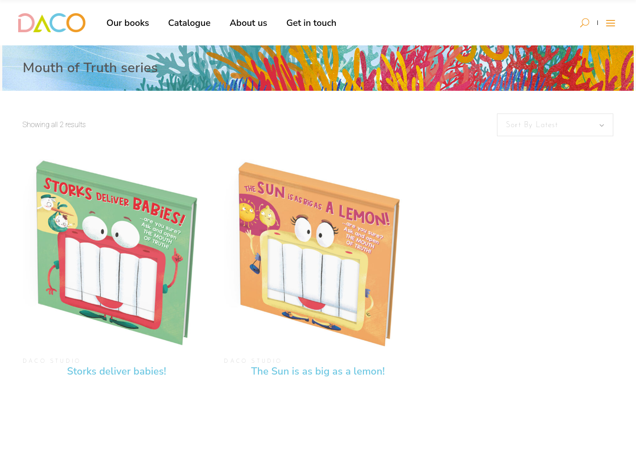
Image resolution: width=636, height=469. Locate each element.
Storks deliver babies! (116, 371)
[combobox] (555, 125)
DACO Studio (52, 361)
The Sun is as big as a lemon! (318, 371)
